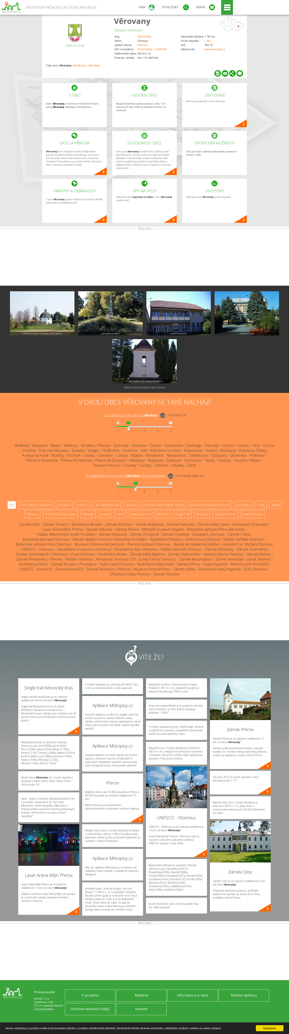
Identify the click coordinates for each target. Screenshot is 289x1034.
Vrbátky (177, 465)
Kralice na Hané (35, 455)
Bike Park (163, 514)
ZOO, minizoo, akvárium (36, 505)
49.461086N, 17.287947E (152, 49)
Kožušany (228, 450)
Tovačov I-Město (247, 460)
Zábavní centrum (225, 514)
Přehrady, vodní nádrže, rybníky (163, 505)
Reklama (141, 995)
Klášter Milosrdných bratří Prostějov (66, 534)
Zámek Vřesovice (113, 534)
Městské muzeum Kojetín (163, 529)
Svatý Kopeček (215, 564)
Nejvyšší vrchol (140, 514)
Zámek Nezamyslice (195, 559)
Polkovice (257, 455)
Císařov (243, 445)
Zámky (275, 505)
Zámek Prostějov (175, 534)
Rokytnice (155, 460)
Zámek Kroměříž (69, 569)
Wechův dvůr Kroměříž (249, 564)
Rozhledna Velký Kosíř (155, 564)
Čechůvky (121, 445)
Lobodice (105, 455)
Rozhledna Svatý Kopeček (219, 569)
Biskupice (40, 445)
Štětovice (174, 460)
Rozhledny (243, 505)
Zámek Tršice (239, 534)
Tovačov (224, 460)
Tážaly (209, 460)
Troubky (129, 465)
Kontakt (141, 1009)
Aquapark (64, 505)
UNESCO (83, 505)
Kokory (211, 450)
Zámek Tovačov (56, 524)
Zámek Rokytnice (149, 524)
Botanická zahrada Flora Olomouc (44, 544)
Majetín (137, 455)
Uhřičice (161, 465)
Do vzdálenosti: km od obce (130, 415)
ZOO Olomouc (255, 569)
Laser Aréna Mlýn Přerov (62, 529)
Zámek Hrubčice (118, 524)
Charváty (211, 445)
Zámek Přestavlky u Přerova (39, 559)
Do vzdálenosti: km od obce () (125, 476)
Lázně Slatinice (258, 559)
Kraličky (57, 455)
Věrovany (132, 21)
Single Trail (182, 514)
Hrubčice (130, 450)
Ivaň (143, 450)
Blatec (56, 445)
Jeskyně (105, 514)
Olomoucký (144, 36)
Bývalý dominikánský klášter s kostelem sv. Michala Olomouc (223, 544)
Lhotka (89, 455)
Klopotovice (193, 450)
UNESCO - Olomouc (38, 549)
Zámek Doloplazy (219, 549)
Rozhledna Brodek (87, 524)
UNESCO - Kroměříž (35, 569)
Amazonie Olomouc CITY (116, 559)
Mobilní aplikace (244, 995)
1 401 (207, 41)
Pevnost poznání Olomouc (149, 544)
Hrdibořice (110, 450)
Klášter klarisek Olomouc (181, 549)
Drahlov (29, 450)
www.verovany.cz (214, 49)
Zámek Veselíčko (229, 559)
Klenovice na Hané (165, 450)
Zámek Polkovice (180, 524)
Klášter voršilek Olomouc (243, 539)
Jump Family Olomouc (158, 559)
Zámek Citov (29, 524)
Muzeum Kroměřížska (152, 569)
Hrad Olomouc (83, 554)
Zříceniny (32, 514)
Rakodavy (94, 65)
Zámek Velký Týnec (213, 524)
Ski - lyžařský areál (107, 505)
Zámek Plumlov (167, 574)
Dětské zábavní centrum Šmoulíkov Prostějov (109, 539)
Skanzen (131, 505)
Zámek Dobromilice (184, 554)
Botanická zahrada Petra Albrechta (216, 529)
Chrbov (228, 445)
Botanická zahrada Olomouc (46, 539)
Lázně (120, 514)
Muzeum (202, 514)
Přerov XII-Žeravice (110, 460)
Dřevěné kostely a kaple (60, 514)
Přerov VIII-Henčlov (76, 460)
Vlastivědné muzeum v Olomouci (84, 549)
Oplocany (219, 455)
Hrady (261, 505)
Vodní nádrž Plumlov (117, 564)
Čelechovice (173, 445)
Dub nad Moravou (54, 450)
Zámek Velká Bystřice (147, 554)
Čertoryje (193, 445)
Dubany (78, 450)
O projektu (90, 995)
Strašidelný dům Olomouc (136, 549)
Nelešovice (154, 455)
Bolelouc (71, 445)
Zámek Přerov (127, 529)
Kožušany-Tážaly (252, 450)
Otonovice (238, 455)
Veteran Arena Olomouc (224, 554)
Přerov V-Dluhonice (42, 460)
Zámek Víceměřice (252, 549)
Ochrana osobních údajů (90, 1009)
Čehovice (139, 445)
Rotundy (88, 514)
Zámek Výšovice (99, 529)
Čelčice (155, 445)
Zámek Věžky (184, 569)
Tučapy (145, 465)
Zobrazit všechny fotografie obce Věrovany (144, 387)
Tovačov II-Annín (106, 465)
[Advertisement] (144, 258)
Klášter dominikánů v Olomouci (42, 554)
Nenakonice (80, 65)
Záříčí (191, 465)
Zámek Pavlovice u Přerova (108, 569)
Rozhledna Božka (112, 554)
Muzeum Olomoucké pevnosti (99, 544)
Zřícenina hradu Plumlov (129, 574)
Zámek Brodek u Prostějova (74, 564)
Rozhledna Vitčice (33, 564)
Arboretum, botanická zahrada (210, 505)
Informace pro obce (192, 995)
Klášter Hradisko (79, 559)
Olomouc (142, 45)
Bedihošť (22, 445)
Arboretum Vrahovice (250, 524)
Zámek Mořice (259, 554)
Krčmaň (74, 455)
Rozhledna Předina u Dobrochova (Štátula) (185, 539)
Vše (11, 505)
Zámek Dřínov (188, 564)
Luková (122, 455)
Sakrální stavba (252, 514)
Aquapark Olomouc (208, 534)
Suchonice (192, 460)
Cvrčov (268, 445)
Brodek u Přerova (95, 445)
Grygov (93, 450)
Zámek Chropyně (144, 534)
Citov (256, 445)
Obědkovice (198, 455)
